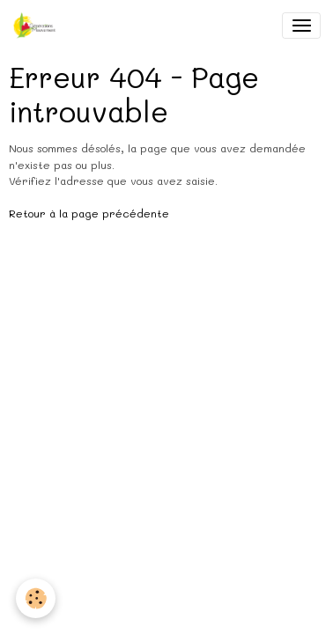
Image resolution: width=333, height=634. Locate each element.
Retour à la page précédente (89, 213)
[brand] (37, 25)
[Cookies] (36, 598)
